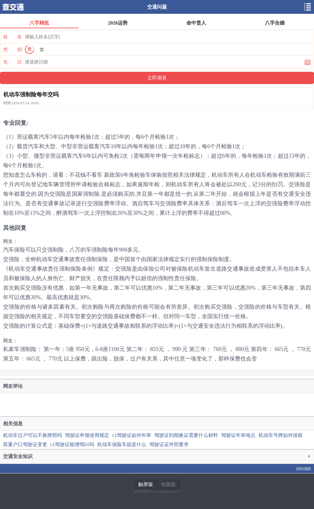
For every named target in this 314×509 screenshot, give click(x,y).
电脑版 (168, 484)
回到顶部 (303, 469)
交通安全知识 (157, 456)
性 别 (12, 49)
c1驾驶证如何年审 (131, 435)
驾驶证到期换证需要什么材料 (186, 435)
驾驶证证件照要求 (169, 444)
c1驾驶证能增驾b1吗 (72, 444)
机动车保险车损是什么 (121, 444)
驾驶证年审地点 (238, 435)
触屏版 (145, 484)
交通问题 (157, 7)
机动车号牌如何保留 (280, 435)
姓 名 (12, 36)
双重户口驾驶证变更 (25, 444)
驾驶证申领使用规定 (87, 435)
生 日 (12, 62)
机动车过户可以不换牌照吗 (32, 435)
